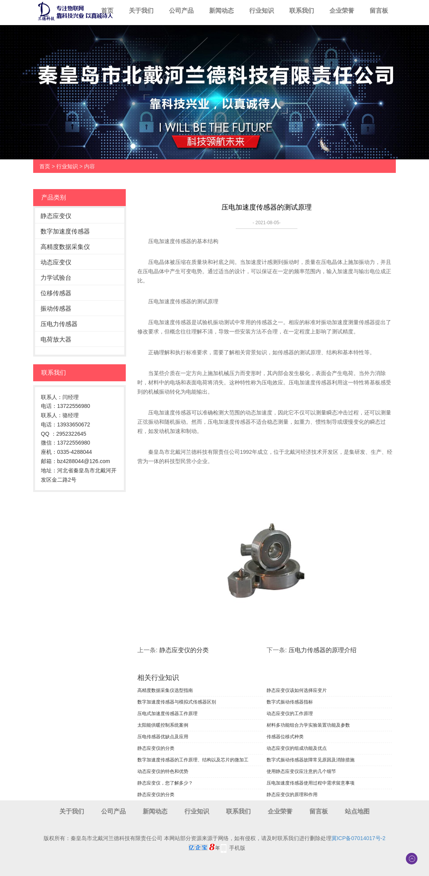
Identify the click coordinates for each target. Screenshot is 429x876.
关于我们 (141, 10)
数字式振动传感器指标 (290, 702)
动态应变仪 (56, 262)
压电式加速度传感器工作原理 (167, 713)
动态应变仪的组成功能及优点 (297, 748)
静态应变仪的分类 (184, 650)
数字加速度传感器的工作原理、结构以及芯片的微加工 (192, 760)
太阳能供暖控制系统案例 (162, 725)
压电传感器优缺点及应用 (162, 736)
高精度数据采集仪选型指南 (165, 690)
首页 (107, 10)
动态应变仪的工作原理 (290, 713)
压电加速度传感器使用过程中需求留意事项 (311, 783)
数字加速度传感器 (65, 231)
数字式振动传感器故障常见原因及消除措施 (311, 760)
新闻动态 (221, 10)
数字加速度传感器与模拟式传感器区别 (176, 702)
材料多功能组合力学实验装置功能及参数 (308, 725)
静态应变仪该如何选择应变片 (297, 690)
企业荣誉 (341, 10)
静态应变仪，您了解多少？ (165, 783)
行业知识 (261, 10)
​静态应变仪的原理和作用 (292, 794)
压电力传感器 (59, 324)
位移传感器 (56, 293)
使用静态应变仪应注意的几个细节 (301, 771)
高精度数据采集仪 (65, 247)
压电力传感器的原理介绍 (322, 650)
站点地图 (357, 811)
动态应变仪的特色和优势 (162, 771)
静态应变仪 (56, 216)
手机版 (237, 848)
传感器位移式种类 (285, 736)
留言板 (379, 10)
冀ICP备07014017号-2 (358, 838)
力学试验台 (56, 277)
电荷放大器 (56, 339)
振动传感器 (56, 308)
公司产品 (181, 10)
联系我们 (301, 10)
